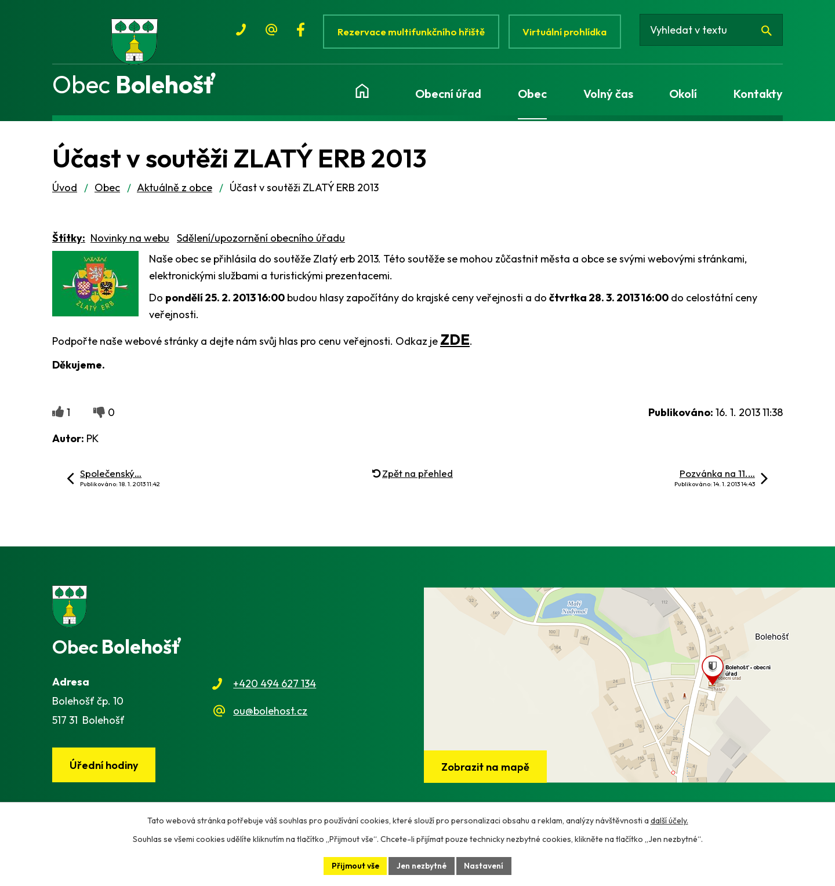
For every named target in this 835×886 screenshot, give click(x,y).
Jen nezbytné (422, 865)
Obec (107, 192)
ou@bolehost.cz (270, 716)
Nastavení (486, 865)
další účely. (669, 820)
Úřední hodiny (105, 770)
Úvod (64, 192)
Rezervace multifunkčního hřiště (411, 31)
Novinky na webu (129, 243)
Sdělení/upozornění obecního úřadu (261, 243)
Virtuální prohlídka (567, 31)
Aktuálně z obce (174, 192)
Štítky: (68, 243)
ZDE (455, 345)
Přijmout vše (353, 865)
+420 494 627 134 (274, 689)
